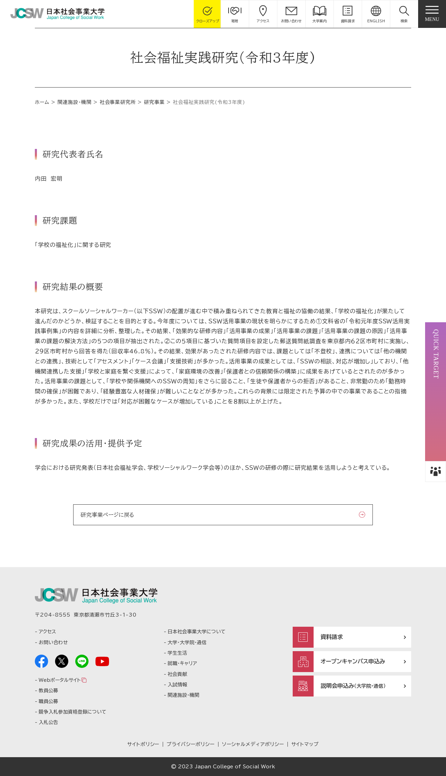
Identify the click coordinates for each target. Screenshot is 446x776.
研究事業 (154, 102)
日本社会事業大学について (196, 631)
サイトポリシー (143, 744)
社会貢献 (177, 674)
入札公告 (48, 722)
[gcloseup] (208, 14)
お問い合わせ (53, 642)
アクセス (47, 631)
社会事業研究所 (118, 102)
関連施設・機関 (74, 102)
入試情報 (177, 684)
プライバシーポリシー (191, 744)
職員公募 (48, 701)
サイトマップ (305, 744)
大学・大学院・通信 (187, 642)
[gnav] (432, 14)
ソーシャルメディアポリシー (253, 744)
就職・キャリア (182, 663)
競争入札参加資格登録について (72, 711)
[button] (404, 14)
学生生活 (177, 652)
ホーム (42, 102)
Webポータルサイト (59, 680)
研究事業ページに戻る (107, 515)
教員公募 (48, 690)
